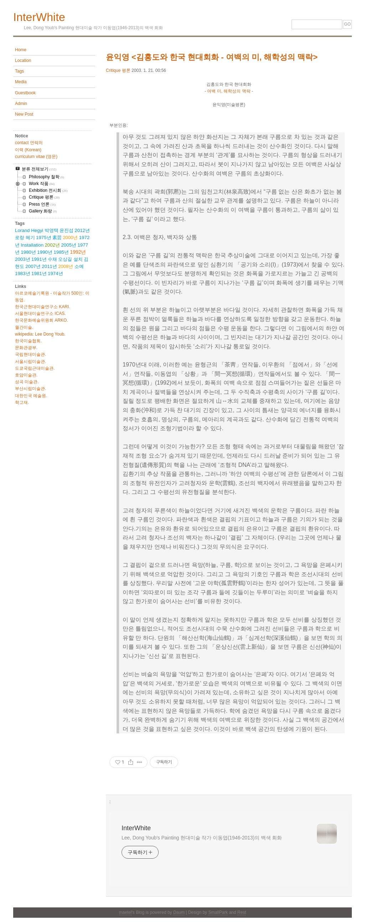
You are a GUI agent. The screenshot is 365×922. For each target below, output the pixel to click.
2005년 (68, 245)
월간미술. (24, 327)
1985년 (61, 252)
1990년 (44, 252)
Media (21, 81)
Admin (21, 103)
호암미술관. (26, 375)
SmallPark (218, 912)
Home (20, 49)
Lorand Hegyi (29, 230)
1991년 (39, 259)
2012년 (82, 230)
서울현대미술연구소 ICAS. (40, 313)
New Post (24, 114)
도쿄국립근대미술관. (35, 368)
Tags (19, 71)
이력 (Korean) (28, 149)
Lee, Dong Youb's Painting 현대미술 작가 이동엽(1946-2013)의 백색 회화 (202, 838)
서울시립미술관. (30, 361)
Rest (241, 912)
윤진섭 (66, 230)
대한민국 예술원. (31, 395)
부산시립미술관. (30, 388)
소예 (79, 266)
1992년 (78, 252)
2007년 (33, 266)
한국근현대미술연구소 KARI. (42, 306)
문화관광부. (26, 347)
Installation (32, 245)
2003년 (22, 259)
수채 (52, 259)
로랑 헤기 (25, 237)
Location (23, 60)
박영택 (51, 230)
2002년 (52, 245)
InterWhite (39, 17)
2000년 (70, 237)
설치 (78, 259)
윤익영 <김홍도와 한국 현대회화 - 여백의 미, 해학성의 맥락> (212, 57)
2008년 (65, 266)
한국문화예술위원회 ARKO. (41, 320)
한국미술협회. (28, 340)
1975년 (43, 237)
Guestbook (25, 92)
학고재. (22, 402)
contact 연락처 (29, 142)
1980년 (28, 252)
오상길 (65, 259)
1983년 (22, 273)
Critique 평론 (118, 70)
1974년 (55, 273)
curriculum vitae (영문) (36, 156)
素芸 (57, 237)
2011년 (49, 266)
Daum (179, 912)
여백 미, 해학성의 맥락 (228, 91)
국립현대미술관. (30, 354)
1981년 (39, 273)
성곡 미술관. (27, 381)
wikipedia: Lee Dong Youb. (40, 334)
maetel (125, 912)
